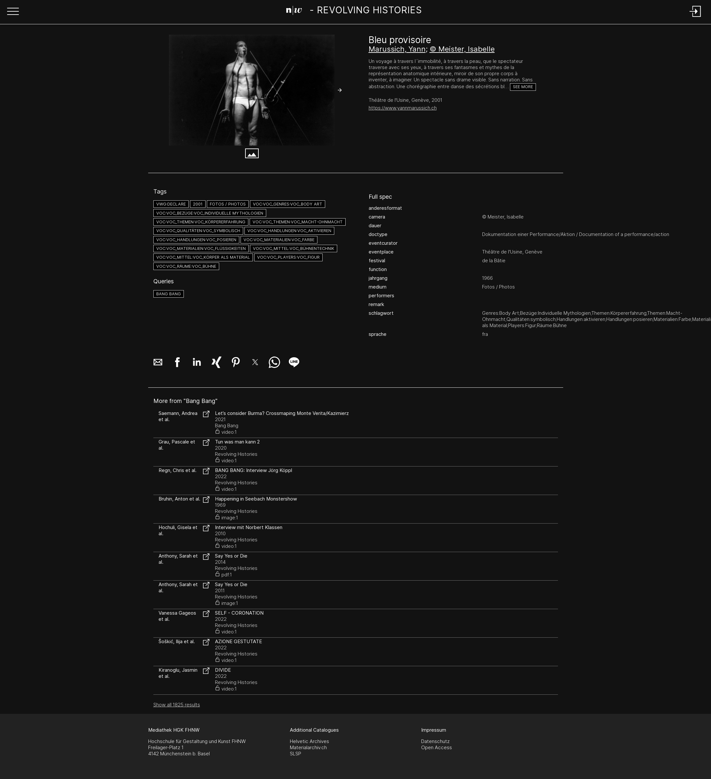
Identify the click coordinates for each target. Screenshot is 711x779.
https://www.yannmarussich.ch (403, 108)
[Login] (695, 17)
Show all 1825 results (176, 705)
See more (523, 86)
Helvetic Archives (309, 741)
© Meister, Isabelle (462, 49)
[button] (13, 12)
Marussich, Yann (397, 49)
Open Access (436, 747)
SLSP (295, 753)
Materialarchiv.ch (308, 747)
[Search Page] (354, 11)
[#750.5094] (251, 90)
